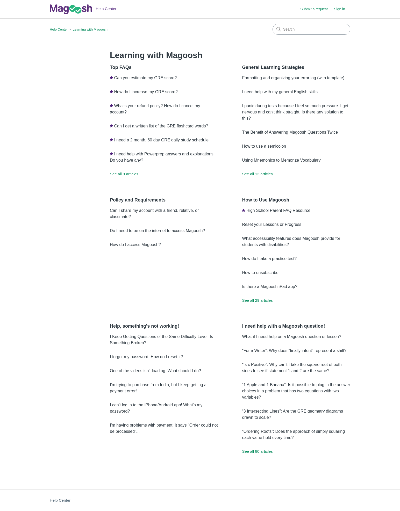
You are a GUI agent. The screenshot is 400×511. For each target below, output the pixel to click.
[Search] (311, 29)
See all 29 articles (257, 300)
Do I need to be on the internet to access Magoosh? (157, 230)
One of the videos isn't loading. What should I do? (155, 371)
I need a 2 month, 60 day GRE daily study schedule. (162, 140)
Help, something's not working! (144, 326)
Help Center (59, 29)
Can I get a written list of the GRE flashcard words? (161, 126)
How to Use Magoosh (265, 200)
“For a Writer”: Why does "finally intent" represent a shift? (294, 350)
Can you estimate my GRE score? (145, 78)
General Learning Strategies (273, 67)
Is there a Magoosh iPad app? (269, 286)
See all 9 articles (124, 174)
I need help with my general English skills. (280, 92)
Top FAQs (121, 67)
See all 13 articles (257, 174)
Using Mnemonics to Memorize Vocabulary (281, 160)
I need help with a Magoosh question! (283, 326)
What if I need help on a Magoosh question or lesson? (291, 336)
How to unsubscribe (260, 272)
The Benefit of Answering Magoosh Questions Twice (290, 132)
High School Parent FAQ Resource (278, 210)
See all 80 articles (257, 451)
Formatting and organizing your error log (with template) (293, 78)
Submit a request (314, 9)
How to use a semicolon (264, 146)
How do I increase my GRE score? (145, 92)
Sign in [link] (339, 9)
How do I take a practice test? (269, 258)
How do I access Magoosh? (135, 244)
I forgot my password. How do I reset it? (146, 357)
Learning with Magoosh (90, 29)
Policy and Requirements (138, 200)
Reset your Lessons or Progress (271, 224)
